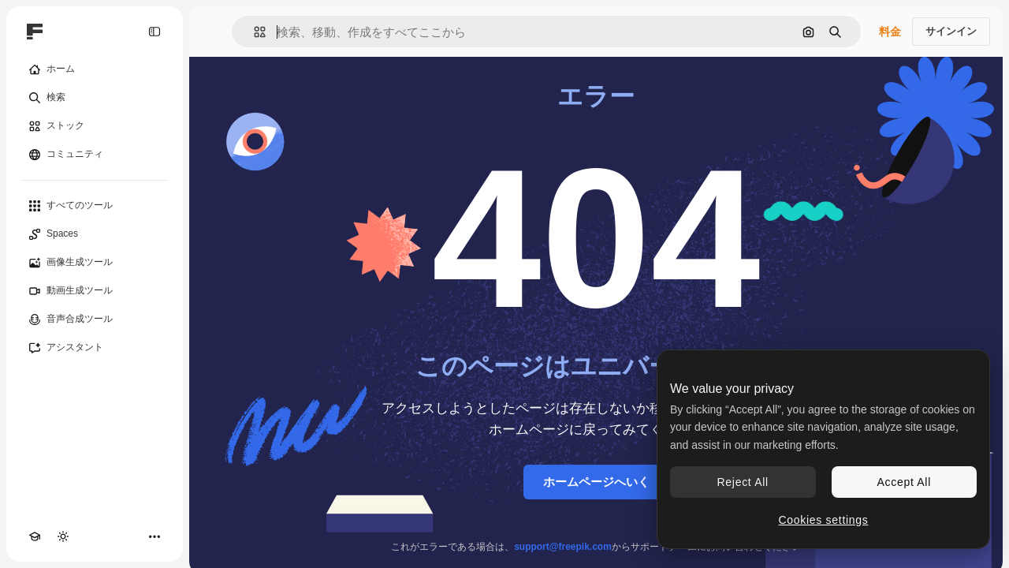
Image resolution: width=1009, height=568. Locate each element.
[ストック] (94, 126)
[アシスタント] (94, 348)
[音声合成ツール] (94, 319)
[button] (253, 32)
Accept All (904, 482)
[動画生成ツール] (94, 291)
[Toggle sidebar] (154, 31)
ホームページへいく (596, 481)
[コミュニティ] (94, 154)
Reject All (743, 482)
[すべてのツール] (94, 206)
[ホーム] (94, 69)
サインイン (951, 31)
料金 (890, 31)
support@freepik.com (563, 546)
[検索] (94, 97)
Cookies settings (824, 520)
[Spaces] (94, 234)
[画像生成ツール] (94, 262)
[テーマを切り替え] (63, 536)
